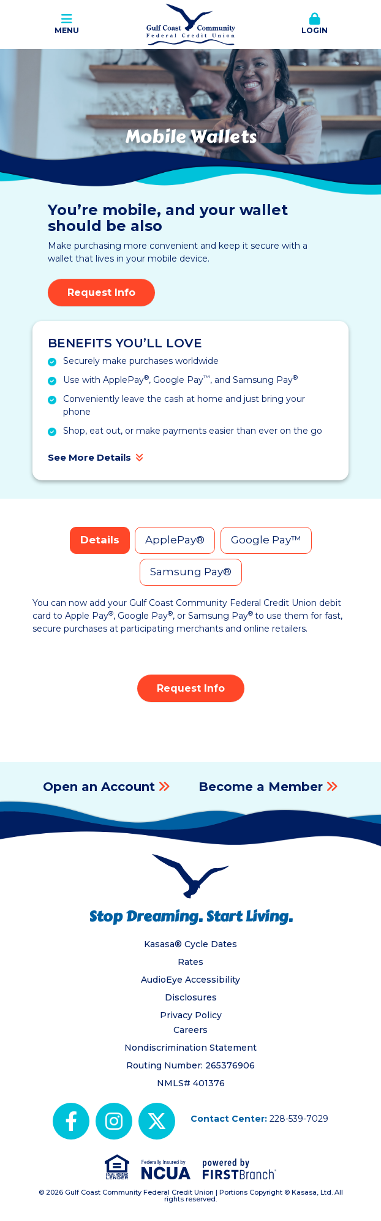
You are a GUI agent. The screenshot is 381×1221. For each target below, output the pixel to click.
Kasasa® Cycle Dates (190, 944)
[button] (314, 24)
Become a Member (260, 787)
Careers (190, 1029)
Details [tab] (99, 540)
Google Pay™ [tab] (266, 540)
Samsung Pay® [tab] (191, 571)
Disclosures (191, 997)
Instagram (114, 1121)
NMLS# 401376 (191, 1083)
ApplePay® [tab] (175, 540)
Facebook (71, 1121)
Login (315, 24)
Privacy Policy (191, 1015)
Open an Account (99, 787)
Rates (190, 961)
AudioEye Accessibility (190, 979)
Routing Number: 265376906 (190, 1065)
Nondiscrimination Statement (190, 1047)
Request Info (101, 292)
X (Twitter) (156, 1121)
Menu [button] (66, 24)
